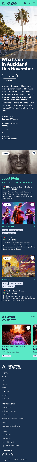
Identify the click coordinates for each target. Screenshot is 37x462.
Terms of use (6, 438)
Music (4, 183)
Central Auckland (26, 183)
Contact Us (5, 399)
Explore (4, 384)
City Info (4, 395)
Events (4, 388)
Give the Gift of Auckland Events (13, 348)
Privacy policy (6, 434)
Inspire (4, 380)
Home (4, 376)
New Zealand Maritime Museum (12, 419)
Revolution (6, 279)
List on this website (8, 442)
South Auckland (8, 286)
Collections (5, 54)
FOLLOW (9, 76)
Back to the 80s (8, 226)
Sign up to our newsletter (10, 446)
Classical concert (16, 230)
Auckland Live (6, 407)
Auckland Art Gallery (9, 411)
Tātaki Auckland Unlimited (11, 426)
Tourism (4, 422)
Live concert (13, 183)
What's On (13, 54)
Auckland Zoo (6, 415)
